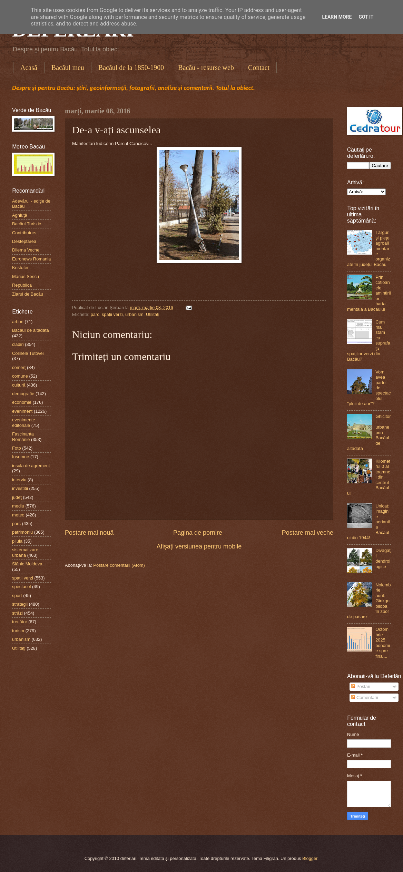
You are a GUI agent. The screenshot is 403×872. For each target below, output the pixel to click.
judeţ (17, 497)
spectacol (21, 586)
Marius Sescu (25, 276)
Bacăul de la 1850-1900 (131, 67)
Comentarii (364, 697)
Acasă (28, 67)
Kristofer (20, 267)
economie (21, 402)
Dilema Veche (25, 250)
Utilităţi (152, 314)
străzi (17, 613)
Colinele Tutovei (28, 353)
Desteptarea (24, 241)
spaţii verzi (112, 314)
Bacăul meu (67, 67)
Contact (258, 67)
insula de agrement (31, 465)
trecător (19, 621)
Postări (360, 686)
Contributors (24, 232)
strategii (20, 604)
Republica (22, 285)
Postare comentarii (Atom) (119, 565)
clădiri (18, 344)
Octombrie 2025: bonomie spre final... (382, 642)
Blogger (309, 858)
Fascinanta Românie (23, 436)
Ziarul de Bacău (27, 294)
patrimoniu (22, 532)
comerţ (19, 367)
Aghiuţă (19, 215)
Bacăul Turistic (26, 223)
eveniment (22, 411)
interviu (19, 479)
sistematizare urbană (25, 552)
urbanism (134, 314)
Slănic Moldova (27, 563)
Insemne (20, 456)
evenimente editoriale (23, 422)
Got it (365, 17)
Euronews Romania (31, 258)
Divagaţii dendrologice (383, 558)
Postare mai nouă (89, 532)
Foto (16, 448)
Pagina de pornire (197, 532)
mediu (18, 506)
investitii (20, 488)
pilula (17, 541)
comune (20, 376)
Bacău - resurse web (206, 67)
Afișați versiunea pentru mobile (199, 546)
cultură (19, 385)
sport (17, 595)
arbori (17, 321)
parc (95, 314)
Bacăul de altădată (30, 330)
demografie (23, 393)
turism (18, 630)
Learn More (337, 17)
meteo (18, 514)
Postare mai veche (307, 532)
